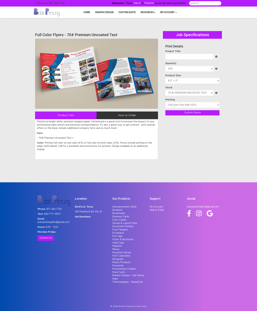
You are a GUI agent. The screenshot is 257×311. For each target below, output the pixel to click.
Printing (170, 100)
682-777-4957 (52, 214)
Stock (168, 87)
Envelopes (118, 233)
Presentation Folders (124, 269)
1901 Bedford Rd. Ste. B (88, 212)
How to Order (127, 115)
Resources (148, 12)
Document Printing (122, 226)
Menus (115, 249)
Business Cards (120, 217)
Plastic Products (121, 262)
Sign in (137, 3)
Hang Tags (118, 243)
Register (149, 3)
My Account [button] (168, 12)
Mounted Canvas (121, 252)
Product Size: (173, 75)
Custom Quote (127, 12)
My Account (156, 207)
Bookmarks (118, 213)
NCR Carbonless (121, 256)
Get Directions (83, 216)
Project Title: (173, 51)
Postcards (118, 266)
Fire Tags (117, 236)
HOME (87, 12)
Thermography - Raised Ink (127, 282)
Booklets (117, 210)
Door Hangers (120, 230)
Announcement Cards (124, 207)
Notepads (117, 259)
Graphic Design (104, 12)
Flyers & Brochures (123, 239)
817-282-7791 (54, 209)
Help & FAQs (157, 210)
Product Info (66, 115)
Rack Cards (118, 272)
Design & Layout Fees (124, 223)
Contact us (46, 238)
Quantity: (171, 63)
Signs (115, 279)
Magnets (117, 246)
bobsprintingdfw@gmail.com (53, 222)
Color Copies (119, 220)
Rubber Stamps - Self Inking (128, 275)
